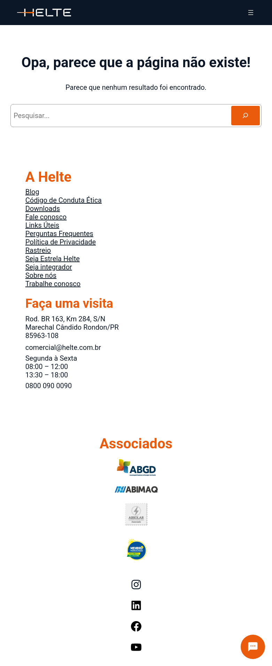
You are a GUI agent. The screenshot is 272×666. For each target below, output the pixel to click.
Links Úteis (42, 225)
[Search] (245, 115)
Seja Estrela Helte (52, 258)
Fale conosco (46, 217)
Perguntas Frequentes (59, 233)
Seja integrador (48, 267)
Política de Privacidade (60, 242)
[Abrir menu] (251, 12)
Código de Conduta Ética (63, 200)
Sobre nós (40, 275)
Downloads (42, 208)
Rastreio (38, 250)
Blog (32, 192)
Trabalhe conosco (53, 284)
